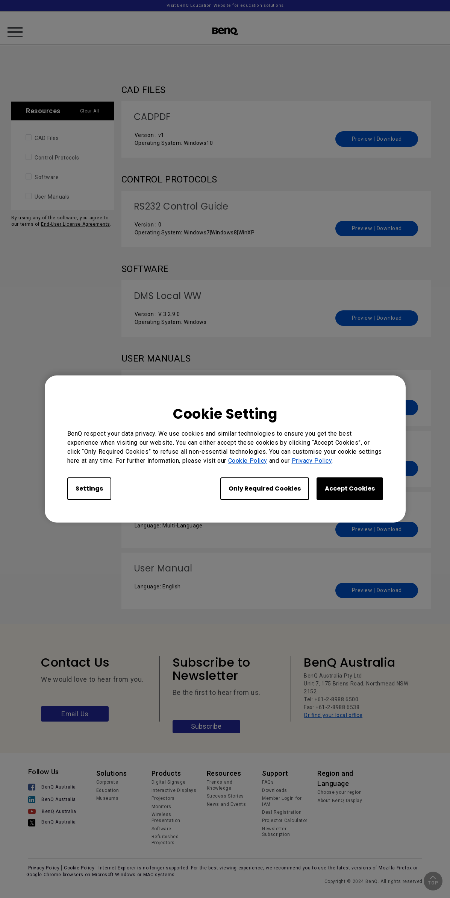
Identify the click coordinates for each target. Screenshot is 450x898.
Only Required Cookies (265, 488)
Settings (89, 488)
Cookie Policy (247, 460)
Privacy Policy (312, 460)
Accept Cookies (350, 488)
